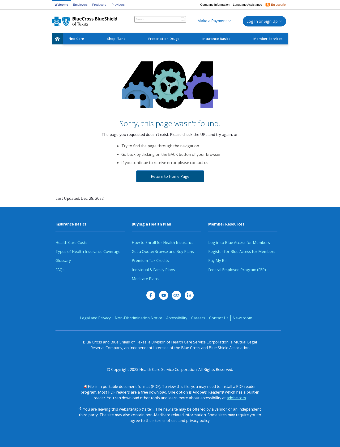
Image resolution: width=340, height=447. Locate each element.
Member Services (267, 38)
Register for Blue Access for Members (241, 251)
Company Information (215, 4)
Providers (118, 4)
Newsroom (242, 318)
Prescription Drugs (163, 38)
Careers (198, 318)
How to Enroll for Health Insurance (163, 242)
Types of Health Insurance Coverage (87, 251)
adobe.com (236, 397)
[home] (57, 38)
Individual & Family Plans (153, 269)
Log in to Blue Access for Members (239, 242)
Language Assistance (247, 4)
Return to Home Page (170, 176)
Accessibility (176, 318)
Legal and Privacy (95, 318)
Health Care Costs (71, 242)
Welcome (61, 4)
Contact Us (219, 318)
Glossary (63, 260)
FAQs (59, 269)
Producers (99, 4)
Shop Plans (116, 38)
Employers (80, 4)
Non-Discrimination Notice (138, 318)
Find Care (76, 38)
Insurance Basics (216, 38)
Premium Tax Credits (150, 260)
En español (278, 4)
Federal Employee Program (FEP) (237, 269)
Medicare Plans (145, 278)
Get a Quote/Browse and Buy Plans (163, 251)
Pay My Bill (217, 260)
